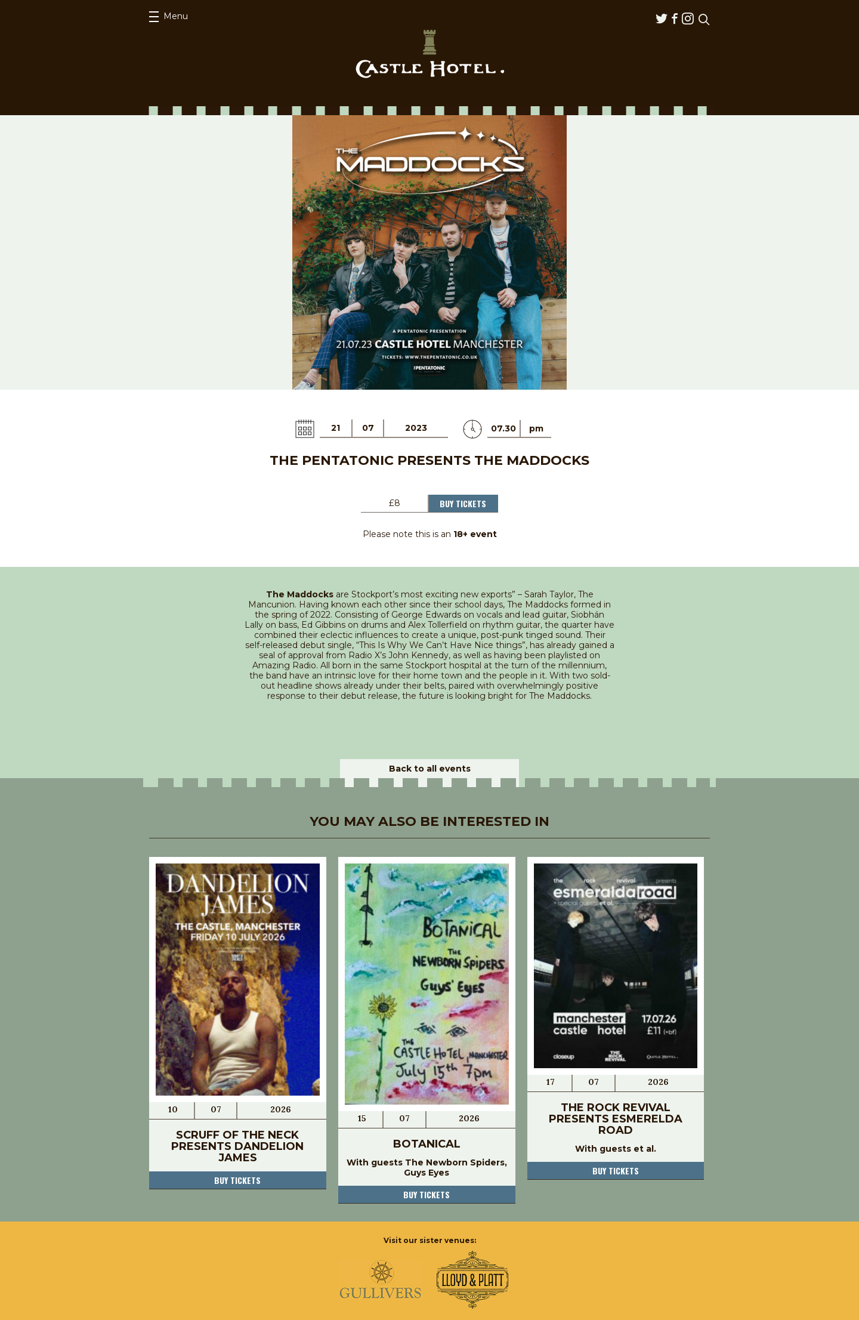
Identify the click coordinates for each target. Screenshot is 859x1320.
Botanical (427, 1144)
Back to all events (430, 768)
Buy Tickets (463, 503)
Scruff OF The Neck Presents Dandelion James (237, 1146)
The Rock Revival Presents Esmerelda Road (615, 1119)
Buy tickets (237, 1180)
